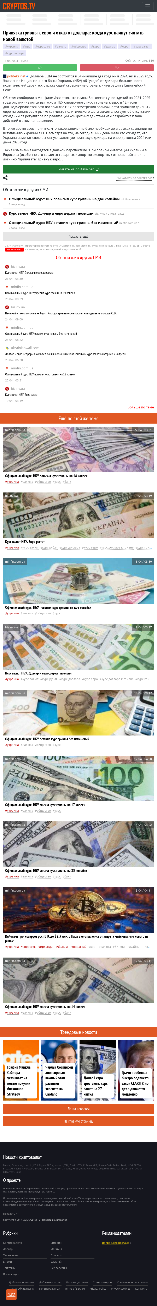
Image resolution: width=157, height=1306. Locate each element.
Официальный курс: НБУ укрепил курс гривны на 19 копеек (40, 293)
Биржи (7, 1261)
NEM (130, 1165)
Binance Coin (42, 1168)
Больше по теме (141, 407)
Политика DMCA (49, 1288)
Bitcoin (7, 1165)
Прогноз (56, 1255)
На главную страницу (78, 1121)
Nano (18, 1171)
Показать (10, 1214)
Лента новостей (78, 1108)
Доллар (8, 1249)
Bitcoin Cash (105, 1165)
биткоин (121, 947)
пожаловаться (14, 249)
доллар (110, 46)
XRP (95, 1165)
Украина (12, 46)
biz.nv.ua (18, 266)
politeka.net (14, 76)
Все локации (11, 1274)
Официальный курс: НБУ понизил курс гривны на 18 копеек (40, 374)
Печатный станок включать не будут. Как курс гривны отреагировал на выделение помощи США (61, 313)
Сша (27, 46)
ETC (5, 1168)
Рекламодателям (77, 1282)
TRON (50, 1165)
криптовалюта (100, 947)
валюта (61, 46)
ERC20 (137, 1165)
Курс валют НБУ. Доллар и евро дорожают (29, 272)
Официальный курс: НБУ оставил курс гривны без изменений (41, 333)
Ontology (92, 1168)
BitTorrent (8, 1171)
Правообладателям (22, 1288)
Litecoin (28, 1165)
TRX (66, 1165)
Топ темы (9, 1268)
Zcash (73, 1165)
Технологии (10, 1255)
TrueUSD (115, 1168)
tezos (83, 1168)
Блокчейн (57, 1261)
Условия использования (132, 1282)
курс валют (142, 46)
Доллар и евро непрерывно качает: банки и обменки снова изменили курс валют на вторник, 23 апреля (65, 354)
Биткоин (56, 1243)
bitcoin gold (127, 1168)
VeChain (18, 1168)
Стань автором (102, 1282)
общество (79, 46)
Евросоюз (43, 46)
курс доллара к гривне (117, 547)
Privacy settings (120, 1288)
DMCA (11, 1294)
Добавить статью (50, 1282)
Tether (116, 1165)
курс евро (91, 547)
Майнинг (56, 1249)
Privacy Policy (97, 1288)
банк (67, 482)
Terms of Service (75, 1288)
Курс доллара (15, 53)
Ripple (42, 1165)
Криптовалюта (12, 1243)
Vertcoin (28, 1168)
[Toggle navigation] (148, 6)
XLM (10, 1168)
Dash (124, 1165)
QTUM (138, 1168)
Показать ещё (78, 236)
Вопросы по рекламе (115, 1243)
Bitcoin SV (55, 1168)
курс (96, 46)
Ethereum (17, 1165)
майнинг (136, 947)
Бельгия (63, 947)
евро (125, 46)
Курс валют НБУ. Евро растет (21, 394)
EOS (35, 1165)
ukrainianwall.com (25, 348)
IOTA (79, 1165)
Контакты (141, 1288)
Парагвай (80, 947)
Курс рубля (50, 547)
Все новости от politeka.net (134, 178)
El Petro (87, 1165)
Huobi (75, 1168)
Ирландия (47, 947)
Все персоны (59, 1268)
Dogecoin (104, 1168)
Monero (58, 1165)
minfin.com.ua (22, 287)
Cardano (66, 1168)
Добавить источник (21, 1282)
